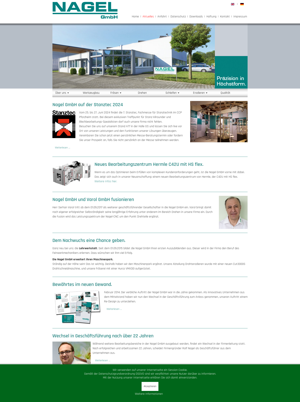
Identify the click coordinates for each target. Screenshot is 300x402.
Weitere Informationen (149, 394)
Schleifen (172, 93)
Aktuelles (148, 17)
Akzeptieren (150, 386)
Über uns (62, 93)
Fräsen (115, 93)
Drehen (142, 93)
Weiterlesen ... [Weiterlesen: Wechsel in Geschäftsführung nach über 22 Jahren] (102, 360)
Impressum (240, 17)
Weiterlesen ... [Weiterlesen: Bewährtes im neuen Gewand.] (114, 309)
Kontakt (225, 17)
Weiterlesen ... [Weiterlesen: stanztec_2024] (62, 147)
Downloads (196, 17)
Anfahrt (162, 17)
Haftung (211, 17)
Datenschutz (178, 17)
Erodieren (200, 93)
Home (135, 17)
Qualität (225, 93)
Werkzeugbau (91, 93)
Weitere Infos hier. (106, 181)
